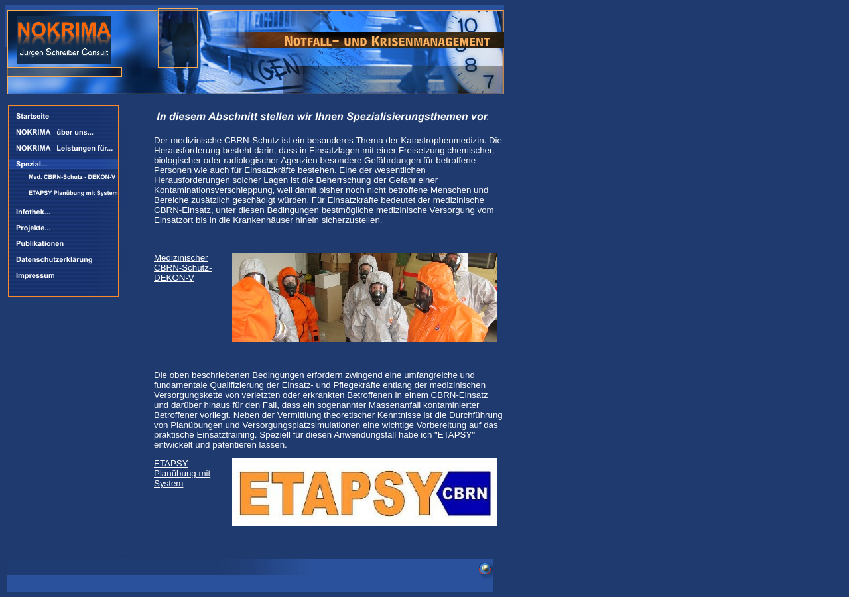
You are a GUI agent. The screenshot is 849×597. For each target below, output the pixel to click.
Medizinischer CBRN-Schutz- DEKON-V (183, 268)
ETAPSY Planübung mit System (182, 473)
